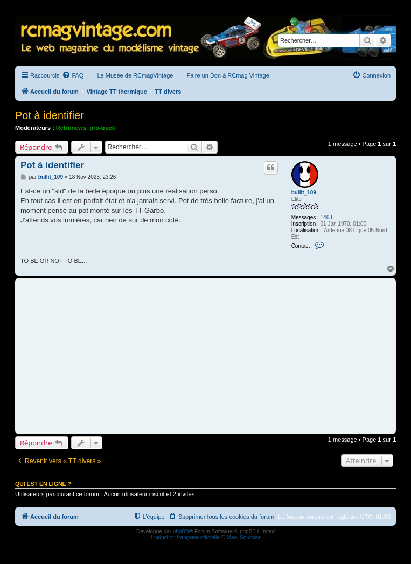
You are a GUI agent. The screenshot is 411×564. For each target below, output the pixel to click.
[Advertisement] (205, 356)
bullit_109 (303, 193)
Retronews (71, 127)
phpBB (181, 531)
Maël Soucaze (244, 537)
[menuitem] (72, 75)
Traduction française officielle (185, 537)
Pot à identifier (49, 115)
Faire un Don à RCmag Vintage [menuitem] (227, 75)
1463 (326, 217)
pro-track (102, 127)
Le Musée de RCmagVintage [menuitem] (135, 75)
